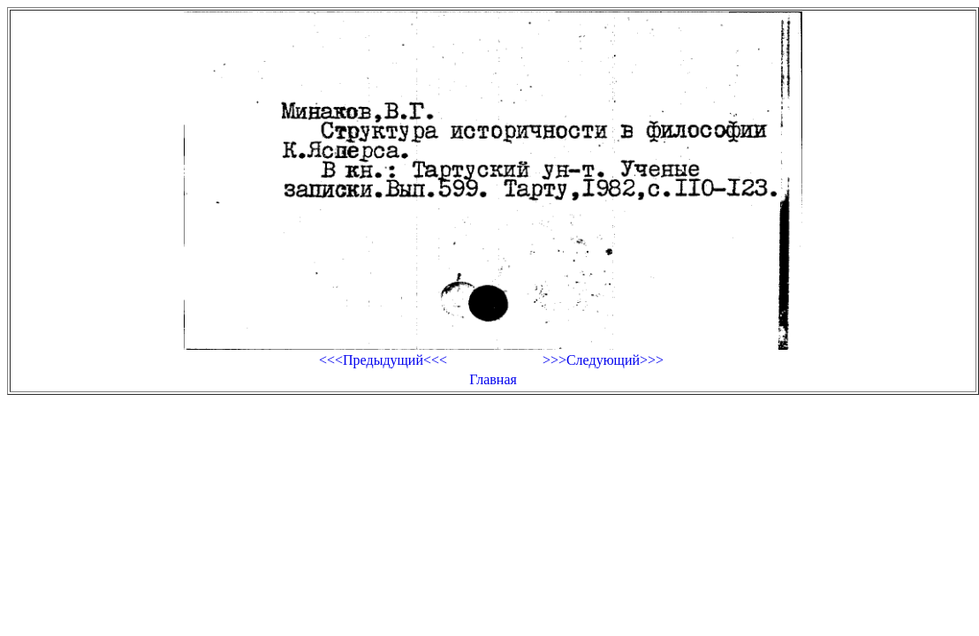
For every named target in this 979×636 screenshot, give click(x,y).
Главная (493, 379)
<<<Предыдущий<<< (383, 359)
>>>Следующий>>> (603, 359)
